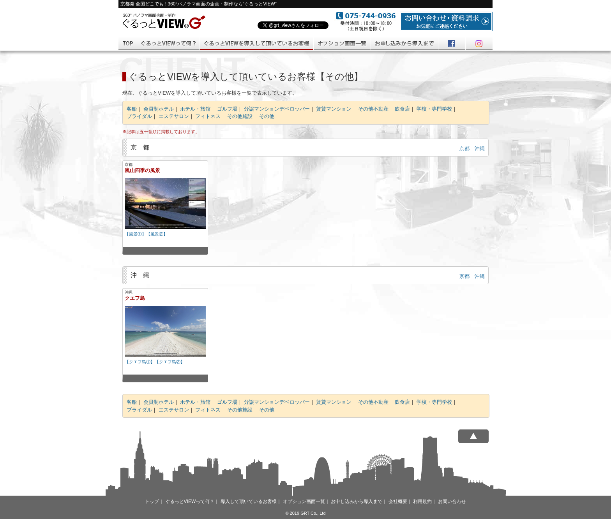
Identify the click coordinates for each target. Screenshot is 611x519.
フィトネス (208, 116)
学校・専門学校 (434, 109)
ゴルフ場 (227, 109)
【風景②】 (157, 234)
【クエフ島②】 (170, 361)
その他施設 (240, 116)
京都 (464, 148)
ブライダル (139, 116)
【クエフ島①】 (140, 361)
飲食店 (402, 109)
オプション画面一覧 (304, 501)
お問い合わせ (452, 501)
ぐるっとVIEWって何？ (190, 501)
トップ (152, 501)
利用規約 (422, 501)
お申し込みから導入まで (356, 501)
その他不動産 (373, 109)
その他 (266, 116)
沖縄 (480, 148)
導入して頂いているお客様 (249, 501)
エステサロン (174, 116)
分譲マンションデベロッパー (277, 109)
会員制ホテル (158, 109)
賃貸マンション (333, 109)
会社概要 (397, 501)
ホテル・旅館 (195, 109)
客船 (132, 109)
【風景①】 (135, 234)
